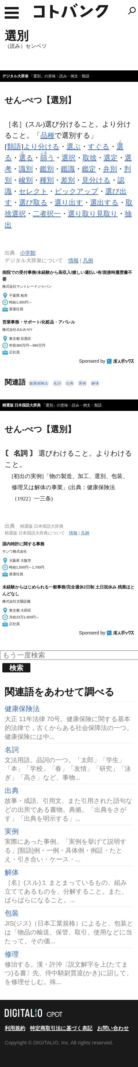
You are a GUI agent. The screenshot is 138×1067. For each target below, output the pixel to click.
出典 (69, 383)
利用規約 (15, 1028)
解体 (95, 383)
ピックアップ (76, 191)
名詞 (57, 383)
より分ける (41, 146)
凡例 (88, 260)
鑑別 (47, 169)
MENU (11, 12)
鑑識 (68, 169)
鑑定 (89, 169)
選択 (69, 158)
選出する (104, 202)
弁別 (110, 169)
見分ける (96, 180)
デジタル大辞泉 (15, 76)
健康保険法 (38, 383)
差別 (68, 180)
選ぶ (73, 146)
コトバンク (71, 10)
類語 (14, 146)
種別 (47, 180)
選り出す (68, 202)
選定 (111, 158)
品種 (47, 135)
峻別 (26, 180)
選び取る (33, 202)
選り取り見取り (93, 213)
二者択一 (47, 213)
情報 (73, 260)
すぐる (98, 146)
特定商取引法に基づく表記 (61, 1028)
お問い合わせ (113, 1028)
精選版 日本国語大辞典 (21, 405)
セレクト (33, 191)
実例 (82, 383)
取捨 (90, 158)
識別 (26, 169)
